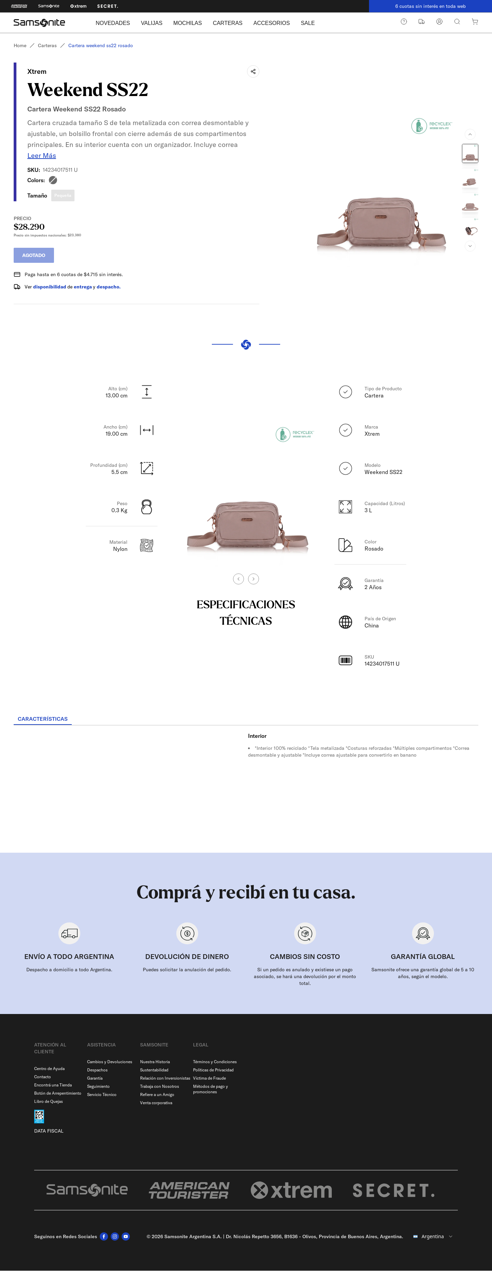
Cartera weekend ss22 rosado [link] (100, 45)
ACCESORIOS (272, 23)
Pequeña (62, 195)
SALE (308, 23)
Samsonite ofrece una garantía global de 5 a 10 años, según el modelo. (422, 973)
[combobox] (433, 1237)
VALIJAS (151, 23)
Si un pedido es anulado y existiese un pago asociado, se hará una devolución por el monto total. (305, 977)
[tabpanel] (246, 787)
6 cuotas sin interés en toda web (430, 6)
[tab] (43, 719)
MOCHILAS (187, 23)
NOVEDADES (113, 23)
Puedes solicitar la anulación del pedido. (187, 970)
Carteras (47, 45)
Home (20, 45)
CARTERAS (228, 23)
